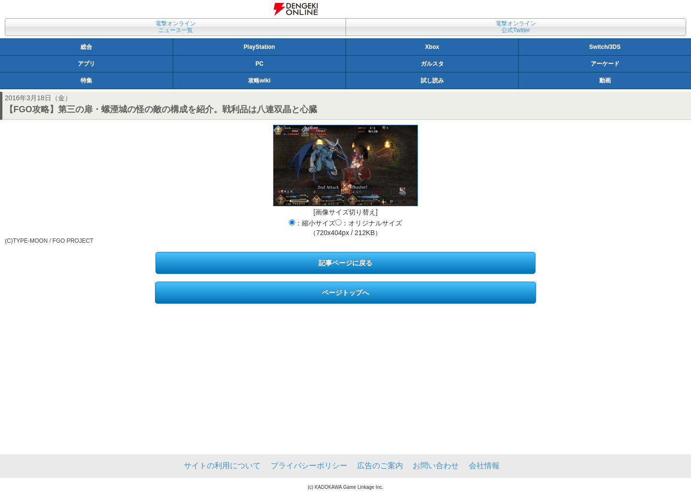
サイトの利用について (222, 466)
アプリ (86, 63)
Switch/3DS (604, 47)
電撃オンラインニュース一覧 (175, 27)
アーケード (605, 63)
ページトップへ (345, 292)
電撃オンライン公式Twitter (516, 27)
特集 (86, 80)
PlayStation (259, 47)
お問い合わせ (436, 466)
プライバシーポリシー (309, 466)
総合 (86, 47)
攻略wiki (259, 80)
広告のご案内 (380, 466)
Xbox (432, 47)
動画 (605, 80)
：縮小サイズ (312, 223)
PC (259, 63)
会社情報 (484, 466)
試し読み (432, 80)
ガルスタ (432, 63)
